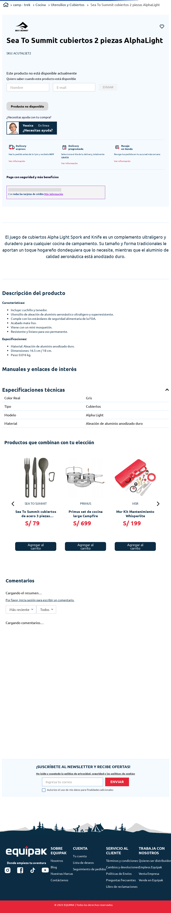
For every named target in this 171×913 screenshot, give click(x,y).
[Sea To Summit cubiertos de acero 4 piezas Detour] (63, 490)
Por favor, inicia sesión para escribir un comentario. (40, 586)
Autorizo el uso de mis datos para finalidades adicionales (80, 789)
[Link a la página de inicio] (6, 5)
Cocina (40, 4)
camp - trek (21, 4)
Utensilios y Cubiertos (67, 4)
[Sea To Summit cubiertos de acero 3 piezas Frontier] (113, 490)
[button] (17, 161)
